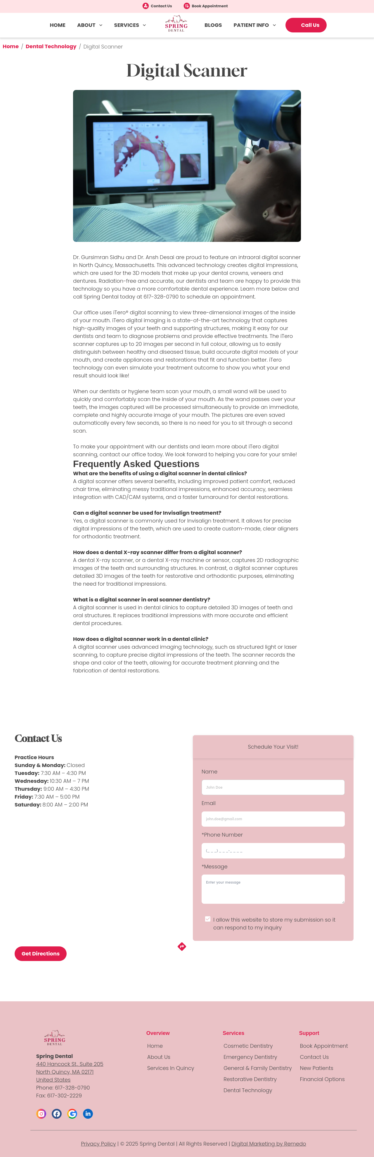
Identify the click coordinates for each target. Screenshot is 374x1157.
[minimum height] (273, 889)
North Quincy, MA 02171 (65, 1072)
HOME (57, 25)
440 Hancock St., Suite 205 (69, 1064)
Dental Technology (51, 46)
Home (11, 46)
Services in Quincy (170, 1068)
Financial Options (322, 1079)
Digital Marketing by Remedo (268, 1143)
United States (53, 1079)
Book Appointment (210, 6)
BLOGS (213, 25)
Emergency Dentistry (250, 1057)
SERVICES (131, 25)
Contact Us (161, 6)
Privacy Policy (98, 1143)
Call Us (310, 25)
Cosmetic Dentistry (248, 1046)
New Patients (316, 1068)
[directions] (182, 949)
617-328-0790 (161, 296)
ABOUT (90, 25)
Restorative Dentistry (250, 1079)
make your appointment (112, 446)
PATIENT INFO (255, 25)
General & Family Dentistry (258, 1068)
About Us (158, 1057)
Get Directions (41, 953)
